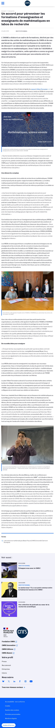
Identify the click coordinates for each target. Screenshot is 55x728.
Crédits (7, 706)
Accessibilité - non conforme (15, 702)
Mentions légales (11, 718)
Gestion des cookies (12, 710)
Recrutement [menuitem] (6, 665)
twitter (8, 681)
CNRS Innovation (8, 645)
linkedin (14, 681)
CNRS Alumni (7, 653)
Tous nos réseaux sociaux (9, 687)
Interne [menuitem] (4, 673)
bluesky (3, 681)
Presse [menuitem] (4, 661)
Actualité (11, 11)
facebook (20, 681)
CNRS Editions (7, 649)
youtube (31, 681)
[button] (9, 725)
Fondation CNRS (8, 642)
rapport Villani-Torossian (39, 89)
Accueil (3, 11)
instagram (25, 681)
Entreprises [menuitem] (6, 669)
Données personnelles (12, 714)
